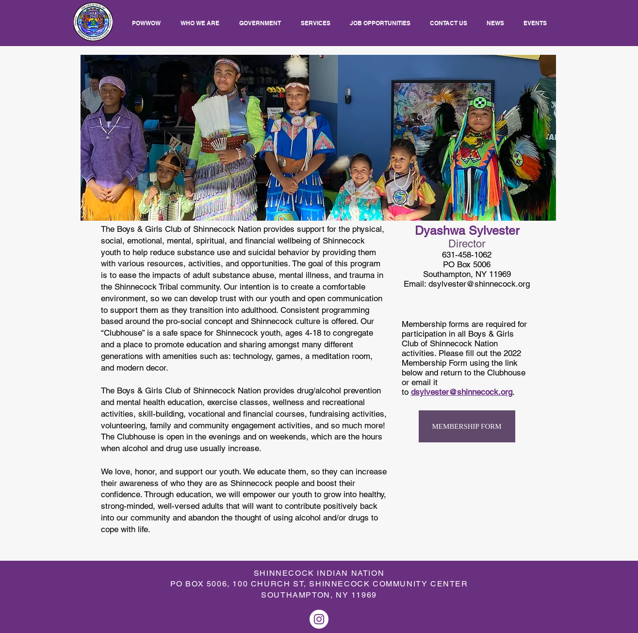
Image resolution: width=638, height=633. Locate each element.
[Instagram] (319, 619)
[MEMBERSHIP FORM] (467, 426)
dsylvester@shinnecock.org (479, 284)
